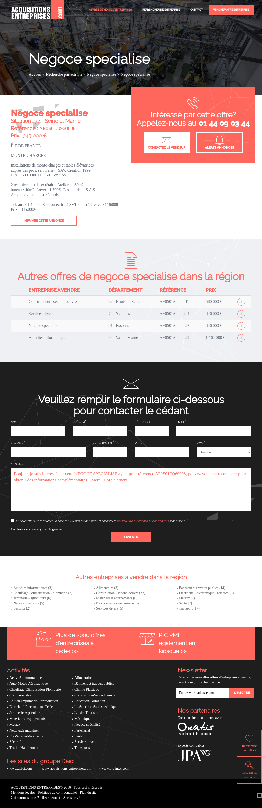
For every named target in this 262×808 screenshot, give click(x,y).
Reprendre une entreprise (161, 9)
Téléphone (143, 422)
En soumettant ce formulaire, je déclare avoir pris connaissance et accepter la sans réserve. (99, 521)
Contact (196, 9)
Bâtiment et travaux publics (94, 683)
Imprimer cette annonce (44, 221)
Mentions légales (23, 792)
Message (17, 464)
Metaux (14, 724)
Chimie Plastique (86, 689)
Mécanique (82, 719)
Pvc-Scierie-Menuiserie (26, 736)
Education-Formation (89, 701)
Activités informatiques (26, 678)
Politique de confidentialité (57, 792)
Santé (78, 736)
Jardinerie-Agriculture (25, 713)
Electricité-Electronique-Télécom (33, 707)
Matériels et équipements (27, 719)
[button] (131, 537)
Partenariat (82, 730)
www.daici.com (20, 768)
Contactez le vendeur (166, 142)
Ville (138, 443)
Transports (82, 748)
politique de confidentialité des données (143, 521)
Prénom (79, 422)
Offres (110, 9)
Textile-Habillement (23, 748)
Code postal (103, 443)
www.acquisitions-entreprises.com (66, 768)
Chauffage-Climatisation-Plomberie (35, 689)
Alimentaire (83, 678)
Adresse (17, 443)
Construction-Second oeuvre (94, 695)
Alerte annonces (219, 142)
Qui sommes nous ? (25, 798)
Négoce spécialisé (87, 724)
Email (180, 422)
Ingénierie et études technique (95, 707)
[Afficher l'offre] (241, 302)
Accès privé (71, 798)
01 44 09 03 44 (224, 123)
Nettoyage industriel (24, 730)
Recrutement (51, 798)
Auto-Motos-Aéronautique (28, 683)
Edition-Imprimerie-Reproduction (33, 701)
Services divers (85, 742)
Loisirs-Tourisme (86, 713)
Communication (20, 695)
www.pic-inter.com (114, 768)
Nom (14, 422)
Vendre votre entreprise (231, 9)
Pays (200, 443)
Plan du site (88, 792)
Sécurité (15, 742)
